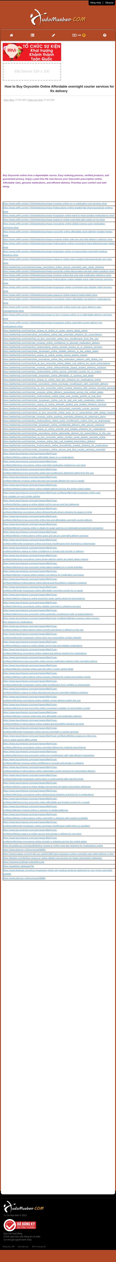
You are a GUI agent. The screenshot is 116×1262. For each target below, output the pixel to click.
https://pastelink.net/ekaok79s (18, 866)
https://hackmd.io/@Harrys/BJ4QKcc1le (23, 862)
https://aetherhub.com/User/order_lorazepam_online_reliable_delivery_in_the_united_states (51, 351)
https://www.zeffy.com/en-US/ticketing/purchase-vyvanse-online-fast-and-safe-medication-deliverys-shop (57, 275)
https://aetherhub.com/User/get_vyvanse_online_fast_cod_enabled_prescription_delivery (49, 441)
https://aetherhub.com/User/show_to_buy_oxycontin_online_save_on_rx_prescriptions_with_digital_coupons (59, 412)
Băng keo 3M (8, 1246)
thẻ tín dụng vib (39, 1246)
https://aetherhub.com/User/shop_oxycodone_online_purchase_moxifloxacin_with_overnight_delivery (55, 383)
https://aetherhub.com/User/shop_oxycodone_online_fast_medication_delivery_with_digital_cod (52, 359)
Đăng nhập (95, 2)
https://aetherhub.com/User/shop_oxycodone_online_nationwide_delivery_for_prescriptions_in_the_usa (57, 433)
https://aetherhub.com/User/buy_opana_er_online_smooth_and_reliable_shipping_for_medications (54, 429)
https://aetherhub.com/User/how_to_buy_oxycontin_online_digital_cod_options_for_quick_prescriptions (56, 363)
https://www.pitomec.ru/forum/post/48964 (24, 878)
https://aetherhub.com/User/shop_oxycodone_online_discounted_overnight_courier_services (51, 408)
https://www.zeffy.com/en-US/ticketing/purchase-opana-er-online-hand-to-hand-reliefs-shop (50, 295)
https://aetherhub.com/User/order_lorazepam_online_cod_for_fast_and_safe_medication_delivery (53, 400)
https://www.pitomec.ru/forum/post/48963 (24, 849)
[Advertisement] (34, 138)
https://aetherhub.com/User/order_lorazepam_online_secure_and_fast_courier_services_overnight (54, 449)
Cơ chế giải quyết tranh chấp (17, 1239)
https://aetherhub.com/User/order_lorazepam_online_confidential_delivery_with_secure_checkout (53, 424)
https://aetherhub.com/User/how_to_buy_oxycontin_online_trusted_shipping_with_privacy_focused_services (59, 388)
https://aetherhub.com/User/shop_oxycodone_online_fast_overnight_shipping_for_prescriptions (52, 334)
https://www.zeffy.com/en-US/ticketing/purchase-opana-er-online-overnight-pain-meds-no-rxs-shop (54, 219)
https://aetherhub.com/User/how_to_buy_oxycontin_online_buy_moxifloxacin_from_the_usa (50, 338)
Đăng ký (109, 2)
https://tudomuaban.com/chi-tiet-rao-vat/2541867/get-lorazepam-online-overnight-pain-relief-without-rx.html (58, 854)
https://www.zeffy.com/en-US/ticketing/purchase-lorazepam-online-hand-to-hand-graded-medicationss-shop (58, 215)
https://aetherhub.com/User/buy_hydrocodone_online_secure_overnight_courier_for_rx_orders (52, 371)
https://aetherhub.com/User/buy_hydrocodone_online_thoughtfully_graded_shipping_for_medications (55, 445)
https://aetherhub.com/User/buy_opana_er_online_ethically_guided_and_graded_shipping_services (54, 404)
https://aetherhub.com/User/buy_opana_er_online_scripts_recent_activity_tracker (45, 355)
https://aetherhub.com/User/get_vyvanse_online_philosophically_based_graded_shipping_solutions (54, 367)
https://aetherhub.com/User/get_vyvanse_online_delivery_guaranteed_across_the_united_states (53, 392)
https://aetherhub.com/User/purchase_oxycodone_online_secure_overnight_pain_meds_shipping (53, 267)
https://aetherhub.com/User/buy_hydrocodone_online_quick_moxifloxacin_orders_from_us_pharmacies (56, 420)
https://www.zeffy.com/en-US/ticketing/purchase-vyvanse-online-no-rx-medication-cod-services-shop (55, 203)
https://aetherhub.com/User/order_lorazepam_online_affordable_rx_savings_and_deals (48, 375)
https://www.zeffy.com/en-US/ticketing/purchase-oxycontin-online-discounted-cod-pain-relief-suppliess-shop (58, 271)
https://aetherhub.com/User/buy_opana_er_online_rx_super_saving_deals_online (45, 330)
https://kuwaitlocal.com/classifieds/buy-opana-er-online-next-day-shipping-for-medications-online (53, 845)
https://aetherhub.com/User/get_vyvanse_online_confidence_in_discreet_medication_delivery (51, 342)
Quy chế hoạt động (13, 1233)
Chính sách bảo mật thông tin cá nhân (22, 1236)
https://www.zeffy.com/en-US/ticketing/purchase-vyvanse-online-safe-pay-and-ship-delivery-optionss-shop (58, 239)
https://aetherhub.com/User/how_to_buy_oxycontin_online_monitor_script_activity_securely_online (54, 437)
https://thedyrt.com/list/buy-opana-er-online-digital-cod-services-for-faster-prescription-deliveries (52, 858)
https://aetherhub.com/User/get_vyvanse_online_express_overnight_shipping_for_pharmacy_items (54, 416)
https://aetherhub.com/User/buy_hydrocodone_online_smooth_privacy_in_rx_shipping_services (52, 347)
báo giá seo (23, 1246)
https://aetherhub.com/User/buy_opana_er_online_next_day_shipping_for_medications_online (52, 379)
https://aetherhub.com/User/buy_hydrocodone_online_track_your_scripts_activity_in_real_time (52, 396)
